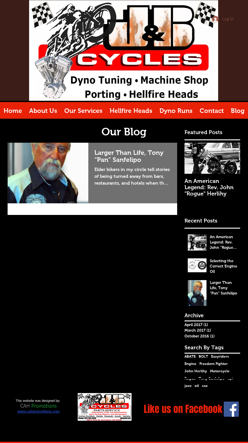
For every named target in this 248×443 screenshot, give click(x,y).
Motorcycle (220, 371)
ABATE (190, 356)
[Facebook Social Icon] (231, 409)
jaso (188, 386)
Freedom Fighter (213, 364)
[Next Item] (232, 158)
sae (205, 386)
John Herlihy (195, 371)
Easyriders (220, 356)
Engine (190, 364)
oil (197, 386)
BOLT (203, 356)
